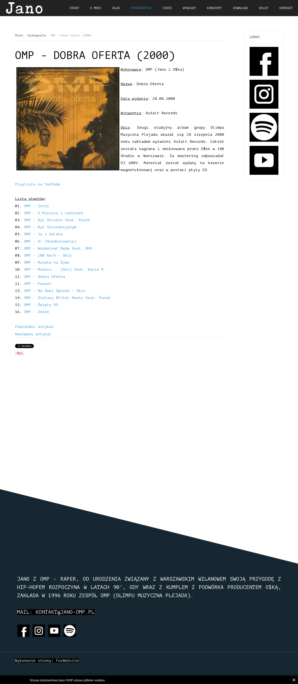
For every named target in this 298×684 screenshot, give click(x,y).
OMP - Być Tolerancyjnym (50, 227)
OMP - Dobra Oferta (44, 277)
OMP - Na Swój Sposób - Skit (54, 291)
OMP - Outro (36, 312)
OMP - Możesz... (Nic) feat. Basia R (64, 269)
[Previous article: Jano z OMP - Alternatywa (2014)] (34, 327)
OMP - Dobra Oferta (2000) (95, 55)
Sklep (263, 8)
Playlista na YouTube (37, 184)
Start (19, 35)
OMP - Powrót (37, 284)
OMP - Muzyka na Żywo (46, 262)
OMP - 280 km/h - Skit (48, 255)
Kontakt (285, 8)
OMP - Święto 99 (41, 305)
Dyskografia (37, 35)
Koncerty (214, 8)
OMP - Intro (36, 206)
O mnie (95, 8)
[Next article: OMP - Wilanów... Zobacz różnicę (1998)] (33, 334)
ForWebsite (67, 660)
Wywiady (189, 8)
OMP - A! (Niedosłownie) (50, 241)
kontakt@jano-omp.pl (65, 612)
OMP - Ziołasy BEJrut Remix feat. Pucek (67, 298)
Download (240, 8)
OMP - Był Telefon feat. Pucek (57, 220)
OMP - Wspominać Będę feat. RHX (58, 248)
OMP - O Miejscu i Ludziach (53, 213)
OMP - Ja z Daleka (43, 234)
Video (167, 8)
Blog (116, 8)
